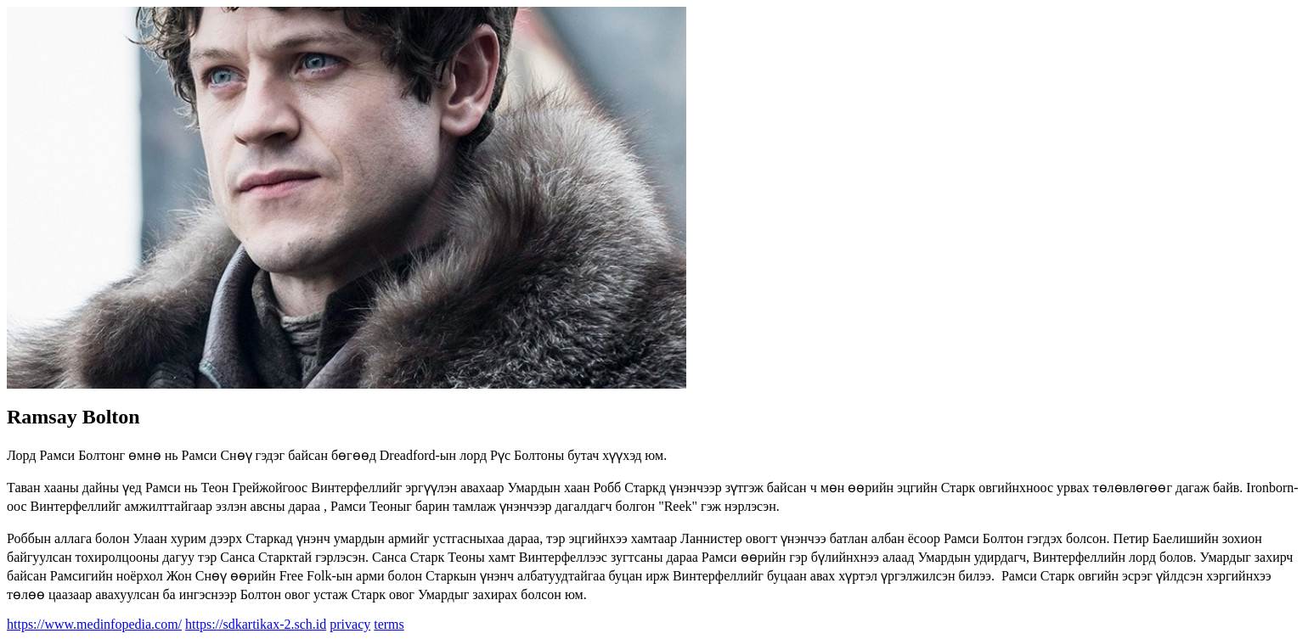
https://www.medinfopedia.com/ (94, 624)
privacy (350, 624)
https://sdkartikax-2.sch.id (255, 624)
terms (389, 624)
